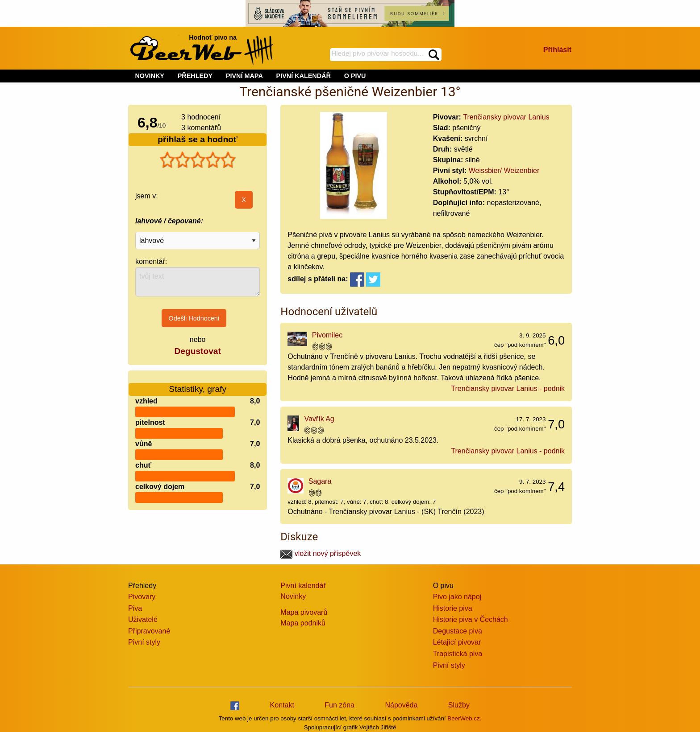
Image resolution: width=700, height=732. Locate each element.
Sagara (320, 481)
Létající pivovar (457, 642)
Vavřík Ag (319, 419)
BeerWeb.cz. (464, 718)
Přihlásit (557, 49)
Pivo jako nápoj (457, 596)
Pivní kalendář (302, 585)
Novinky (293, 596)
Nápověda (401, 705)
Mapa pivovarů (303, 612)
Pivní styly (144, 642)
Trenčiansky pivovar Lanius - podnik (508, 388)
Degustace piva (457, 631)
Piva (135, 608)
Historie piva (452, 608)
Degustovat (197, 351)
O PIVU (355, 75)
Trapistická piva (458, 654)
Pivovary (141, 596)
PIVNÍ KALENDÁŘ (303, 75)
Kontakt (282, 705)
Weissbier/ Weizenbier (504, 170)
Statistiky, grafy (197, 383)
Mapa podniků (302, 623)
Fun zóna (339, 705)
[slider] (198, 160)
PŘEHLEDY (195, 75)
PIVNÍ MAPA (244, 75)
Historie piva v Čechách (470, 619)
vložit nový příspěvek (320, 553)
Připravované (149, 631)
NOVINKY (149, 75)
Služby (459, 705)
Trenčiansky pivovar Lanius (506, 117)
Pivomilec (327, 335)
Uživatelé (143, 619)
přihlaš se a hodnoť (198, 139)
